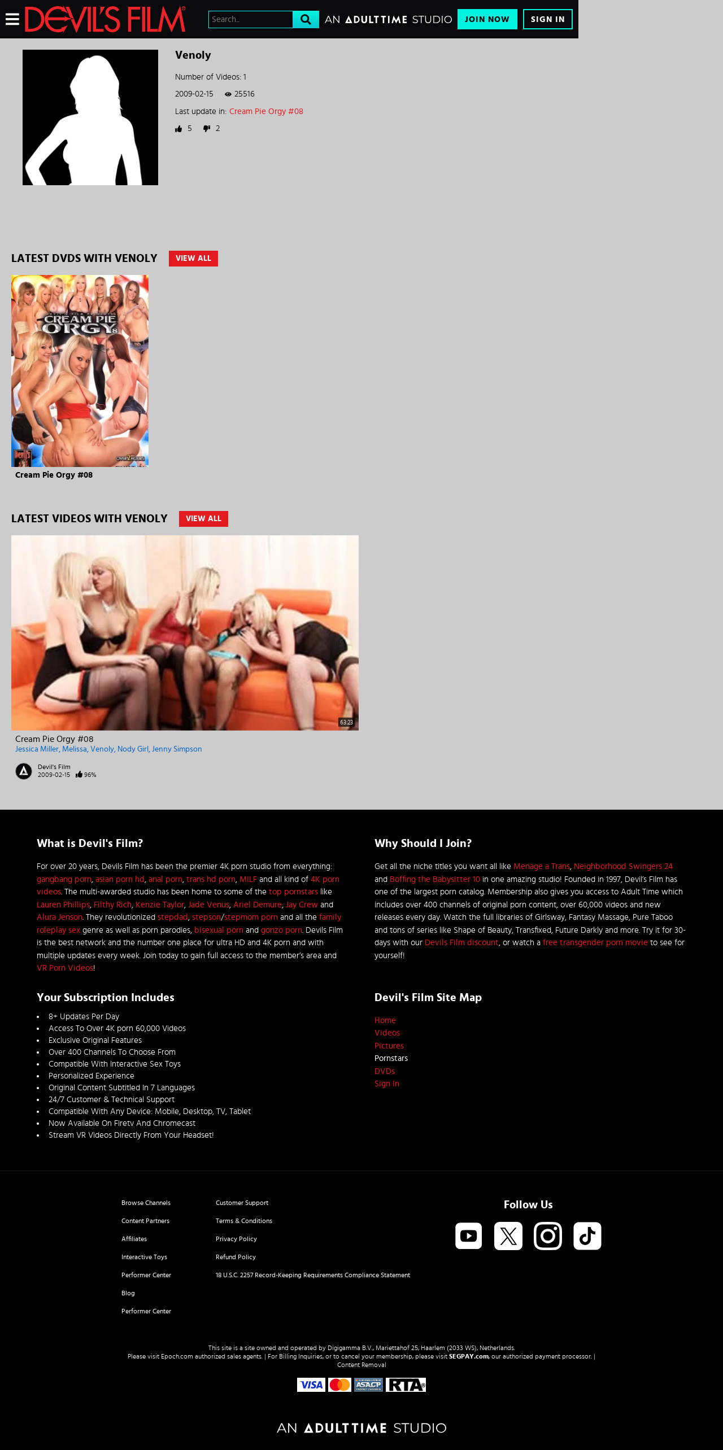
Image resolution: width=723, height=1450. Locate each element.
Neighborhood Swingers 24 (623, 866)
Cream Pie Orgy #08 (266, 111)
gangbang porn (64, 879)
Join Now (487, 19)
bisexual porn (218, 930)
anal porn (165, 879)
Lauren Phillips (63, 905)
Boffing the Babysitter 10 (435, 879)
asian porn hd (120, 879)
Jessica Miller (37, 749)
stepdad (173, 917)
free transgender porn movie (595, 942)
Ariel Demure (257, 905)
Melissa (74, 749)
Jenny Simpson (177, 749)
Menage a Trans (541, 866)
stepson (206, 917)
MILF (248, 879)
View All (193, 259)
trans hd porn (211, 879)
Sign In (548, 19)
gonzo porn (281, 930)
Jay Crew (302, 905)
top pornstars (293, 892)
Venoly (102, 749)
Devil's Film (54, 766)
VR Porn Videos (65, 968)
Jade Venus (208, 905)
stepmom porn (251, 917)
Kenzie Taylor (160, 905)
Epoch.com (177, 1356)
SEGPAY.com (469, 1356)
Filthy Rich (113, 905)
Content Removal (361, 1364)
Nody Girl (133, 749)
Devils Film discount (462, 942)
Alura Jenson (59, 917)
